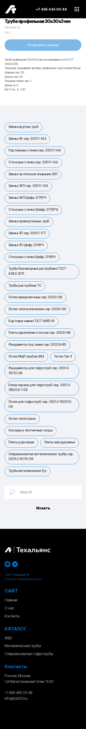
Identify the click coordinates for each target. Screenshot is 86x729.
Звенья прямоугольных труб (28, 221)
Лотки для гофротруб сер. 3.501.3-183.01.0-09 (40, 404)
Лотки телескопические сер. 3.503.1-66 (37, 309)
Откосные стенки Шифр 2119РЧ (31, 257)
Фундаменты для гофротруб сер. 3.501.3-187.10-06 (38, 371)
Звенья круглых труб (23, 127)
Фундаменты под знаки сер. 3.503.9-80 (37, 344)
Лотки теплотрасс (22, 418)
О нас (9, 608)
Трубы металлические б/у (27, 471)
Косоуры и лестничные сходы (30, 430)
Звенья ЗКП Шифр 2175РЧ (27, 197)
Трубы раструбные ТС (24, 285)
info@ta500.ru (16, 698)
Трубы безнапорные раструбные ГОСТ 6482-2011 (37, 271)
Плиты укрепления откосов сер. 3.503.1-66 (39, 332)
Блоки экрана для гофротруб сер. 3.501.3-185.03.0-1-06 (39, 388)
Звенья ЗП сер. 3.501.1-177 (27, 233)
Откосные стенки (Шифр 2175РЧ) (33, 209)
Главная (11, 600)
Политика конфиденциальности (23, 579)
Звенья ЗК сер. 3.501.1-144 (27, 138)
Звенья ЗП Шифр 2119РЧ (26, 245)
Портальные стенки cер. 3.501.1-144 (34, 150)
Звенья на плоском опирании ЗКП (33, 174)
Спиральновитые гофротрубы (29, 654)
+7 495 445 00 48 (19, 693)
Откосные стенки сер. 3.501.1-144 (33, 162)
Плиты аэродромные (59, 442)
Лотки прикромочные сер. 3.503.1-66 (35, 297)
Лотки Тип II (63, 356)
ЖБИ (8, 638)
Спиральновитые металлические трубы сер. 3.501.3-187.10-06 (40, 457)
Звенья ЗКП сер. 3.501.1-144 (28, 186)
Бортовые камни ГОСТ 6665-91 (31, 321)
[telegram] (15, 564)
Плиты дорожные (21, 442)
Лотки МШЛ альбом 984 (26, 356)
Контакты (12, 616)
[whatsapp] (7, 564)
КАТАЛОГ (16, 629)
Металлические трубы (23, 646)
